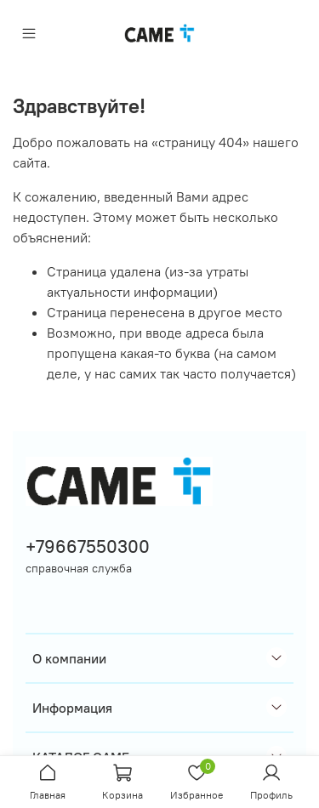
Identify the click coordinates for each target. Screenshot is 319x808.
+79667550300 (88, 546)
